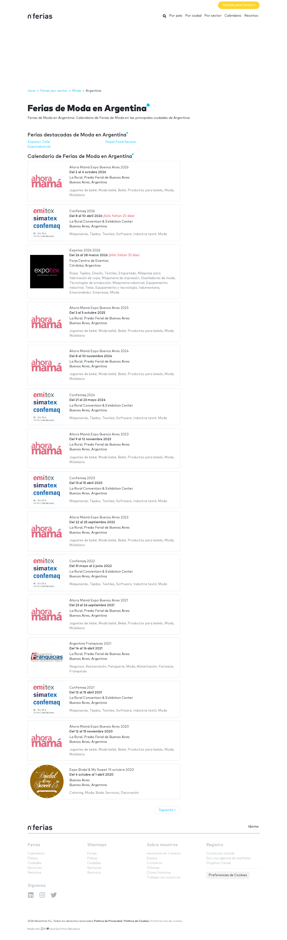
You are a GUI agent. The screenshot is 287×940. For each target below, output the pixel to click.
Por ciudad (193, 15)
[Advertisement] (143, 55)
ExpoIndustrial (39, 146)
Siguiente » (167, 810)
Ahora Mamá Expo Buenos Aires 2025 (99, 308)
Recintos (251, 15)
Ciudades (35, 863)
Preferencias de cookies (166, 921)
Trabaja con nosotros (164, 877)
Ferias (34, 845)
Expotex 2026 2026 (84, 250)
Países (33, 858)
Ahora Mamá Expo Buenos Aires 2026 (99, 167)
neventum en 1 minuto (164, 853)
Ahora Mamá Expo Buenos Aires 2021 (98, 600)
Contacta (154, 863)
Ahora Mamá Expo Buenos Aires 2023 (99, 434)
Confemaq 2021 (81, 687)
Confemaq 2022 (82, 561)
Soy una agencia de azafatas (228, 858)
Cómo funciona (159, 872)
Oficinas (153, 867)
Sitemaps (96, 845)
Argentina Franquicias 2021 (90, 643)
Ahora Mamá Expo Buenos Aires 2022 (99, 517)
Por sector (213, 15)
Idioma (253, 826)
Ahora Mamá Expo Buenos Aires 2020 (99, 726)
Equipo (152, 858)
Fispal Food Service (120, 142)
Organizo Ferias (218, 863)
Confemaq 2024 (82, 395)
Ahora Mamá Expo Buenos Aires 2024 (99, 351)
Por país (175, 15)
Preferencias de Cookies (228, 875)
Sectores (35, 867)
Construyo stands (220, 853)
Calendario (232, 15)
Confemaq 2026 (82, 211)
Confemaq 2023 (82, 478)
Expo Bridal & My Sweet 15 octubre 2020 (101, 769)
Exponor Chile (39, 142)
